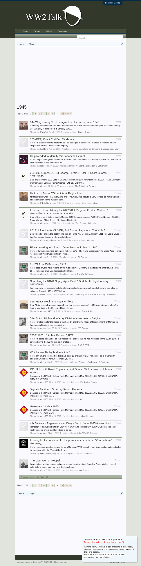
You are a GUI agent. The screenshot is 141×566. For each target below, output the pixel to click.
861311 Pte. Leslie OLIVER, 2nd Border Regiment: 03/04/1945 (67, 230)
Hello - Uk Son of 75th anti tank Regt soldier (56, 193)
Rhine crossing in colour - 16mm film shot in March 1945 (63, 247)
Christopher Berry (48, 240)
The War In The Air (85, 274)
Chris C (43, 470)
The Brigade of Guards (85, 186)
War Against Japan (88, 382)
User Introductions (90, 203)
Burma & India (84, 132)
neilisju (43, 345)
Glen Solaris (45, 453)
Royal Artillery (88, 311)
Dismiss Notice (134, 538)
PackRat (44, 132)
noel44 (43, 328)
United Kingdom (87, 416)
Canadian (87, 453)
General (90, 240)
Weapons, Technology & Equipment (91, 166)
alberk (43, 257)
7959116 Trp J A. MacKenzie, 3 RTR (52, 335)
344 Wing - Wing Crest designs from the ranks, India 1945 (64, 122)
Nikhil (42, 294)
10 (62, 114)
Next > (68, 114)
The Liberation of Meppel (45, 460)
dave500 (44, 382)
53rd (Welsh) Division (87, 433)
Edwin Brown (46, 203)
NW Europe (82, 257)
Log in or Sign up (112, 3)
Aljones (43, 433)
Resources (62, 31)
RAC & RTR (83, 345)
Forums (36, 31)
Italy (81, 399)
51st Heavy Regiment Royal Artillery (51, 301)
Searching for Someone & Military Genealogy (99, 149)
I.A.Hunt (44, 149)
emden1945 (45, 311)
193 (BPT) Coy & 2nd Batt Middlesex (52, 139)
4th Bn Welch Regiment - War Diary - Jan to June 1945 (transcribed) (70, 423)
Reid (42, 166)
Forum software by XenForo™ (41, 562)
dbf (41, 186)
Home (25, 31)
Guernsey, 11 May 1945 (44, 406)
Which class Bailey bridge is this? (50, 352)
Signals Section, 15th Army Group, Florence (56, 389)
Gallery (49, 31)
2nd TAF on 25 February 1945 (48, 264)
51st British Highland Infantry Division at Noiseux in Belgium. (66, 318)
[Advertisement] (79, 76)
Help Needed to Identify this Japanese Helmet (57, 156)
